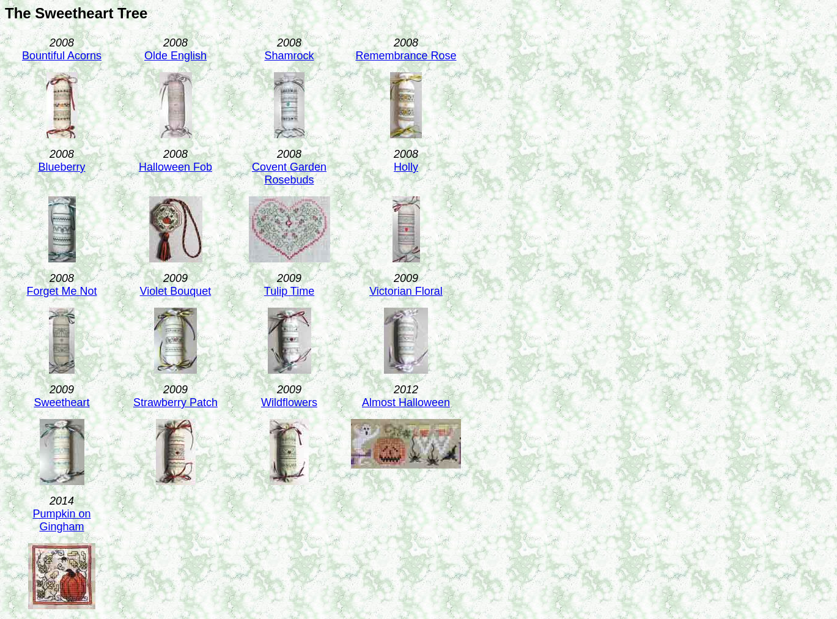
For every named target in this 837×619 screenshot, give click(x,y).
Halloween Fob (175, 167)
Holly (406, 167)
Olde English (175, 56)
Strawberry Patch (175, 402)
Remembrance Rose (405, 56)
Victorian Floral (406, 291)
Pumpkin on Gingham (61, 520)
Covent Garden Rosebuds (289, 173)
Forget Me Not (61, 291)
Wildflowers (289, 402)
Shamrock (289, 56)
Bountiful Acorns (61, 56)
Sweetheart (61, 402)
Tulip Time (289, 291)
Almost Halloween (406, 402)
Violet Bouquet (176, 291)
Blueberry (61, 167)
